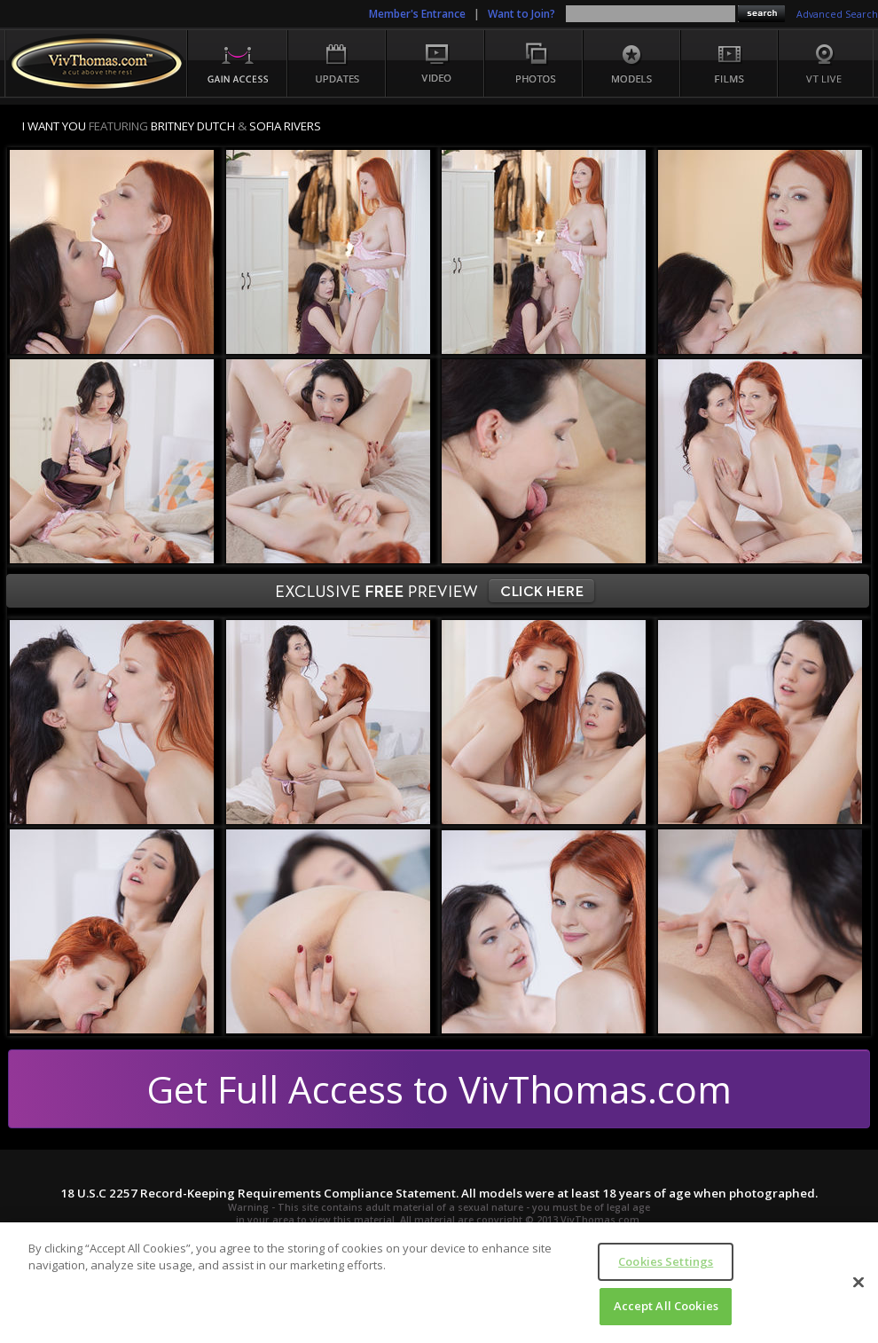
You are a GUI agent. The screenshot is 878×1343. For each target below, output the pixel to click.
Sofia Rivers (285, 126)
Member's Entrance (417, 13)
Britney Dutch (193, 126)
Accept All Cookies (666, 1306)
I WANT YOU (54, 126)
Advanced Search (837, 14)
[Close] (858, 1281)
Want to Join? (521, 13)
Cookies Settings (665, 1261)
